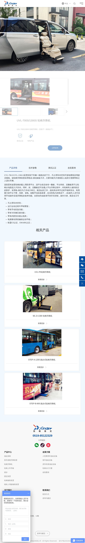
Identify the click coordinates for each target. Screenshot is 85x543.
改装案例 (46, 472)
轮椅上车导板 (9, 468)
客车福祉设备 (47, 460)
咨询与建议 (47, 498)
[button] (56, 111)
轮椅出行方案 (47, 468)
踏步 (5, 472)
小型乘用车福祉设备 (50, 456)
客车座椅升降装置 (10, 460)
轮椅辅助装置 (9, 480)
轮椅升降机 (8, 464)
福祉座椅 (7, 456)
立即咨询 (65, 148)
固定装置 (7, 476)
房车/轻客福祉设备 (49, 464)
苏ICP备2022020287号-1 (68, 541)
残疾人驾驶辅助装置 (11, 484)
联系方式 (46, 494)
